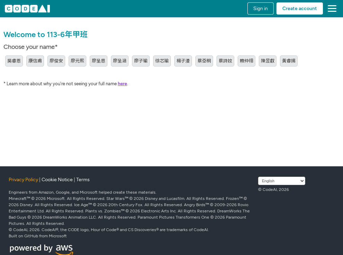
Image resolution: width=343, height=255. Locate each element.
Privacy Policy (23, 180)
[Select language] (281, 181)
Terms (83, 180)
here (122, 83)
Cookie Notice (57, 180)
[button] (330, 8)
